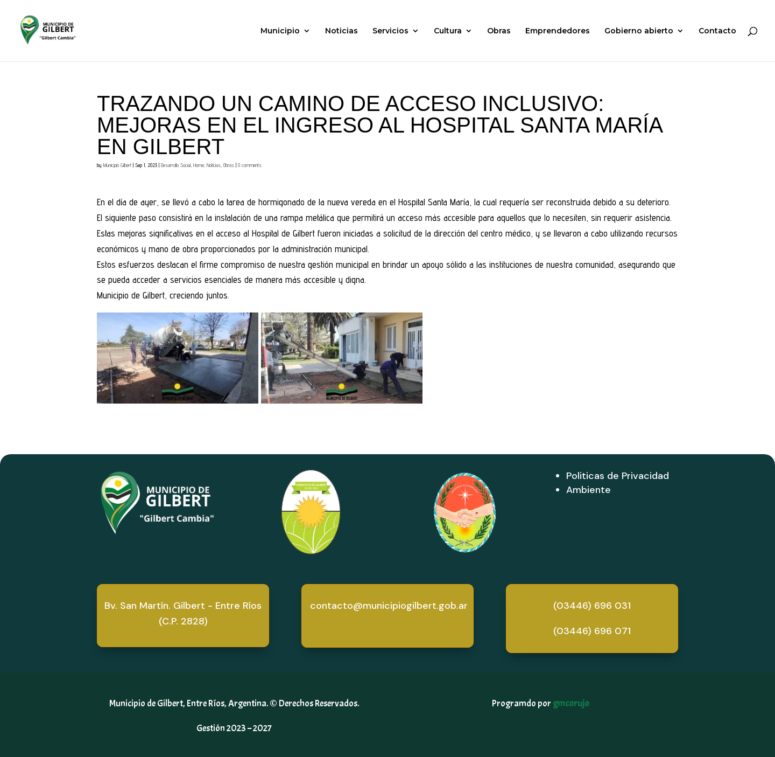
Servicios (390, 31)
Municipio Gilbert (117, 165)
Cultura (448, 31)
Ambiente (588, 489)
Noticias (341, 31)
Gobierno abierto (638, 31)
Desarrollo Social (176, 165)
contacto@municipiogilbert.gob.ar (389, 605)
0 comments (250, 165)
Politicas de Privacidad (617, 475)
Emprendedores (557, 31)
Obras (499, 31)
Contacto (717, 31)
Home (198, 165)
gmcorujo (571, 703)
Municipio (280, 31)
